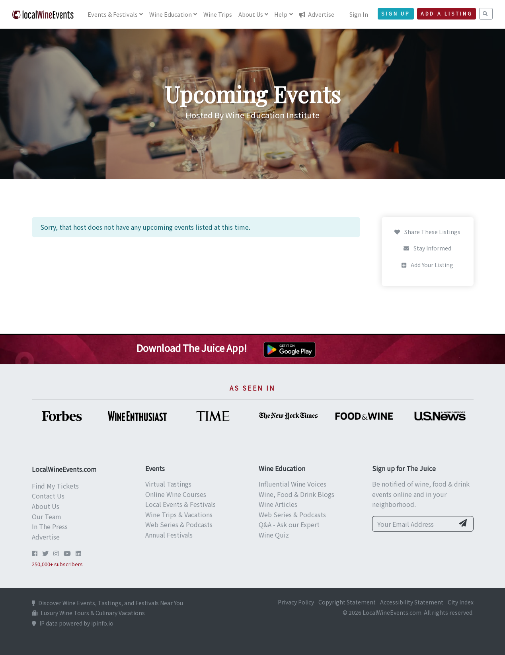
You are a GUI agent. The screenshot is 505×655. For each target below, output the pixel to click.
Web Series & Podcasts (179, 524)
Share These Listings (427, 232)
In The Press (50, 526)
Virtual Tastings (168, 484)
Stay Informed (427, 248)
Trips (217, 14)
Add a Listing (446, 13)
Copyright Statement (347, 602)
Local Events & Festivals (180, 504)
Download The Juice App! (191, 348)
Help (280, 14)
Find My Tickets (55, 486)
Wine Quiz (274, 535)
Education (170, 14)
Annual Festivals (169, 535)
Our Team (46, 516)
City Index (461, 602)
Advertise (316, 14)
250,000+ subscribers (57, 564)
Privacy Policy (296, 602)
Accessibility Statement (411, 602)
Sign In (358, 14)
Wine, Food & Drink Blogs (296, 494)
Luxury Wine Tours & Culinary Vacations (88, 613)
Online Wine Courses (175, 494)
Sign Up (395, 13)
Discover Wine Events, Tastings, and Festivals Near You (107, 603)
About (250, 14)
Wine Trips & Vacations (179, 514)
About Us (45, 506)
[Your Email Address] (413, 524)
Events (113, 14)
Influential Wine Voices (292, 484)
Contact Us (48, 496)
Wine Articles (278, 504)
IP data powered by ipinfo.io (72, 623)
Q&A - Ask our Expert (289, 524)
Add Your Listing (427, 265)
